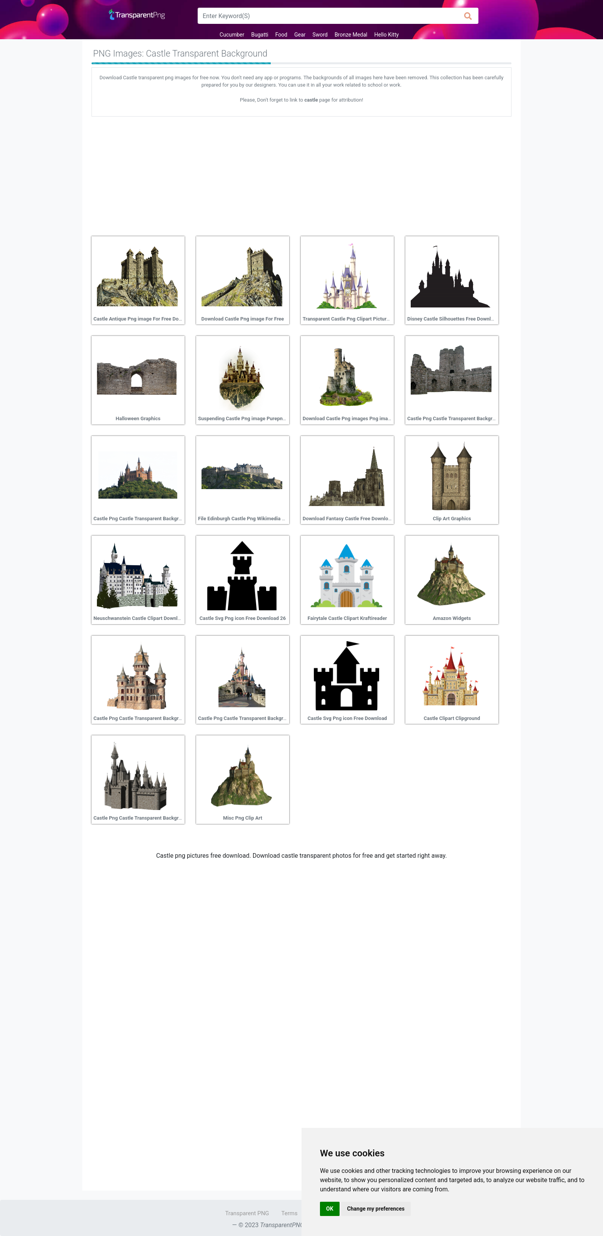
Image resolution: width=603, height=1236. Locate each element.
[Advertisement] (301, 173)
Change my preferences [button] (376, 1209)
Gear (299, 35)
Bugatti (259, 35)
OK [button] (329, 1209)
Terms (290, 1213)
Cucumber (232, 35)
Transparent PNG (247, 1213)
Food (281, 35)
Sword (320, 35)
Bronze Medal (351, 35)
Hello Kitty (386, 35)
